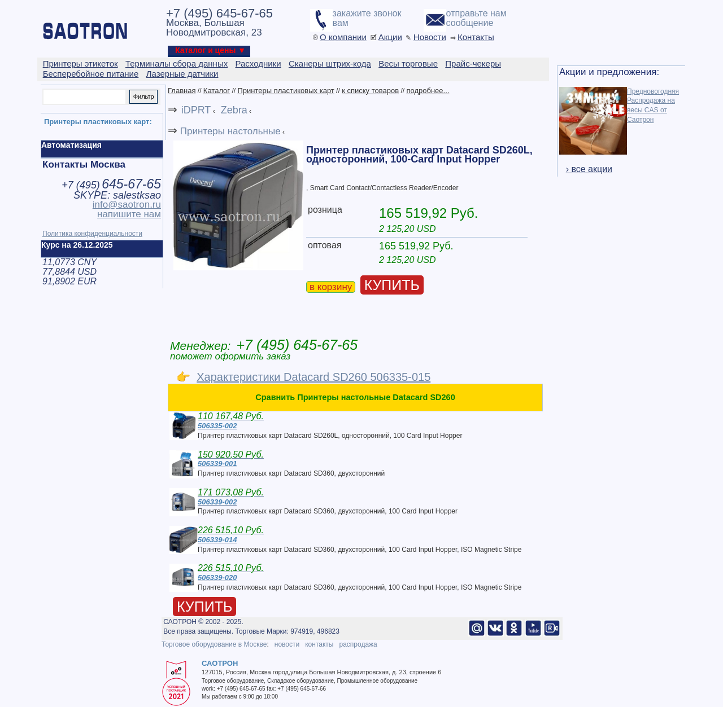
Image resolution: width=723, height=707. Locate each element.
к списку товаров (370, 90)
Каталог (216, 90)
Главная (181, 90)
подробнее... (427, 90)
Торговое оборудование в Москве (214, 644)
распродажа (358, 644)
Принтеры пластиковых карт (285, 90)
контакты (319, 644)
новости (287, 644)
